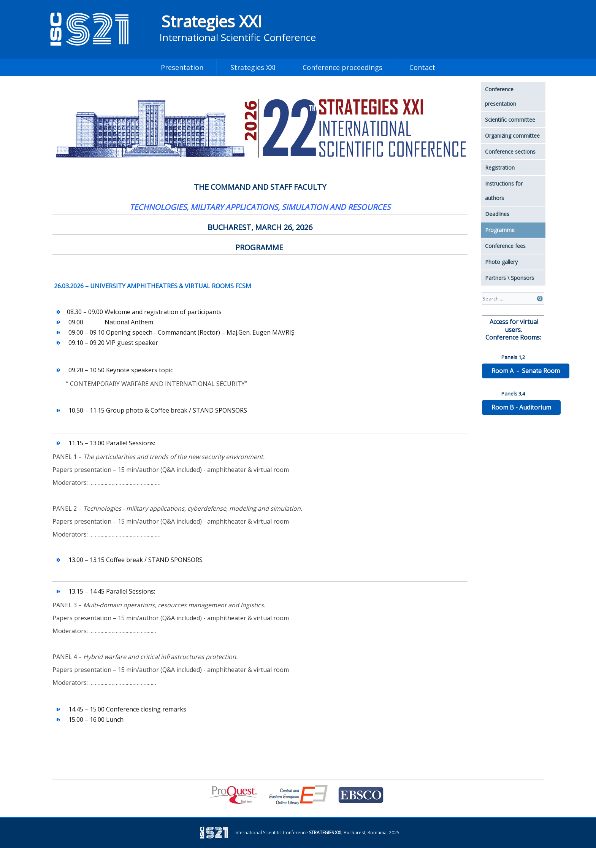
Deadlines (497, 214)
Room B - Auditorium (521, 407)
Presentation (182, 67)
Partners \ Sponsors (509, 277)
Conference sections (510, 151)
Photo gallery (501, 261)
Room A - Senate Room (525, 371)
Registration (500, 167)
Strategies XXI (211, 21)
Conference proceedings (342, 67)
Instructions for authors (504, 191)
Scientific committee (510, 119)
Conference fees (505, 245)
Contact (422, 67)
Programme (500, 229)
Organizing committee (512, 135)
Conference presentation (500, 96)
